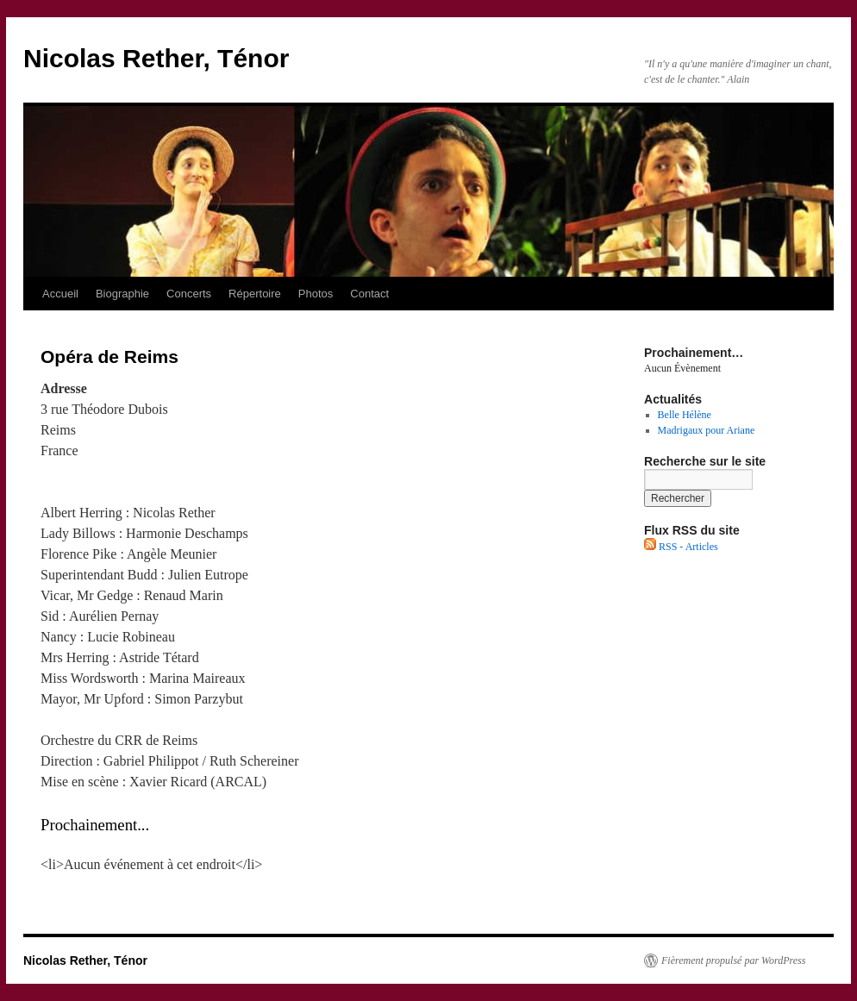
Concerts (188, 293)
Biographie (122, 293)
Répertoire (254, 293)
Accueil (60, 293)
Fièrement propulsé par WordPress (733, 960)
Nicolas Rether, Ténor (156, 58)
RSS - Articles (681, 547)
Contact (369, 293)
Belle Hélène (684, 415)
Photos (315, 293)
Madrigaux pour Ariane (706, 430)
